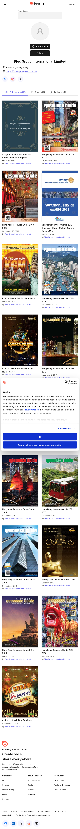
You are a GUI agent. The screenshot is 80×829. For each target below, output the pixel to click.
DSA (64, 812)
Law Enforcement (27, 812)
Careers (5, 785)
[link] (71, 4)
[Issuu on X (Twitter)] (21, 823)
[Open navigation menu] (5, 4)
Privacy (14, 812)
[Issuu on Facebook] (5, 823)
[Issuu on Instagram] (29, 823)
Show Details (64, 428)
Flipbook (31, 790)
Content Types (34, 780)
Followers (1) (57, 92)
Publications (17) (15, 92)
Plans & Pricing (8, 790)
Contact (5, 799)
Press (4, 794)
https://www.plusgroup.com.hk (21, 71)
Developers (59, 780)
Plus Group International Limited (18, 164)
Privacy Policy (31, 410)
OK (40, 437)
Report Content (44, 812)
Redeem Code (60, 790)
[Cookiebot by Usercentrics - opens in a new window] (64, 382)
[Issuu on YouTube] (36, 823)
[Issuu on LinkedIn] (13, 823)
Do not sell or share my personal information (40, 445)
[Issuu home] (37, 3)
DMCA (56, 812)
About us (5, 780)
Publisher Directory (62, 785)
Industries (32, 794)
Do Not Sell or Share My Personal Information (33, 815)
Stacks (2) (37, 92)
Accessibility (7, 815)
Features (32, 785)
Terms (4, 812)
